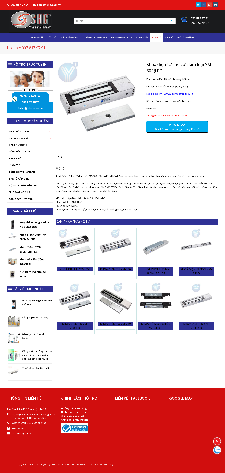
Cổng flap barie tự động (35, 317)
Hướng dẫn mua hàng (74, 408)
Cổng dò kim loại (20, 151)
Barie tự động (18, 144)
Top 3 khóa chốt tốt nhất (35, 368)
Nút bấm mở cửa (19, 192)
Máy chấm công (19, 131)
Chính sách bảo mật (72, 415)
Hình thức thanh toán (74, 412)
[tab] (59, 157)
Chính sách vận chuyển (74, 419)
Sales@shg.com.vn (30, 108)
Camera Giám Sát (19, 138)
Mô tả (59, 157)
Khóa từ (14, 165)
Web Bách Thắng (106, 464)
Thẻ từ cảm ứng (19, 178)
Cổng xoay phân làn (22, 172)
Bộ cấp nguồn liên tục (23, 185)
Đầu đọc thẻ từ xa (21, 199)
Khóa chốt (16, 158)
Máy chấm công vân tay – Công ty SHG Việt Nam (51, 464)
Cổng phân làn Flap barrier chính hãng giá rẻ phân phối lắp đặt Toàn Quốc (37, 355)
